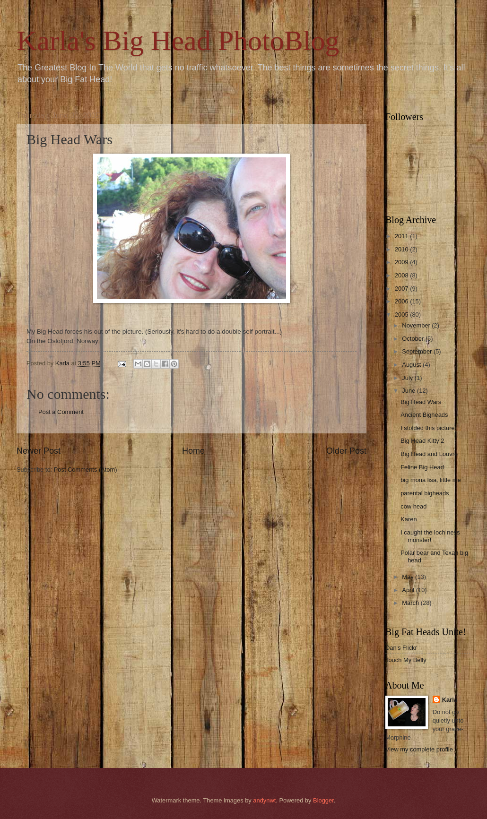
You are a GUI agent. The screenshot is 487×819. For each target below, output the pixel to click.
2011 (402, 236)
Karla (449, 699)
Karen (408, 519)
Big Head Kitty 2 (422, 440)
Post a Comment (61, 411)
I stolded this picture (427, 427)
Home (193, 451)
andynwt (264, 800)
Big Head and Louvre (429, 453)
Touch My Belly (405, 660)
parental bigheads (424, 493)
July (408, 377)
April (409, 590)
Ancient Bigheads (424, 414)
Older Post (346, 451)
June (409, 390)
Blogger (323, 800)
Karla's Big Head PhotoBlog (178, 40)
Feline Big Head (422, 467)
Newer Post (39, 451)
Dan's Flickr (401, 647)
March (411, 602)
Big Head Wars (420, 401)
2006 (402, 301)
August (412, 364)
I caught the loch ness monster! (430, 536)
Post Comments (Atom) (85, 469)
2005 (402, 314)
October (413, 338)
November (417, 325)
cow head (413, 506)
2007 (402, 288)
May (408, 576)
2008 (402, 275)
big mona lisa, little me (430, 479)
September (418, 351)
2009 (402, 262)
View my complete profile (419, 749)
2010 (402, 249)
